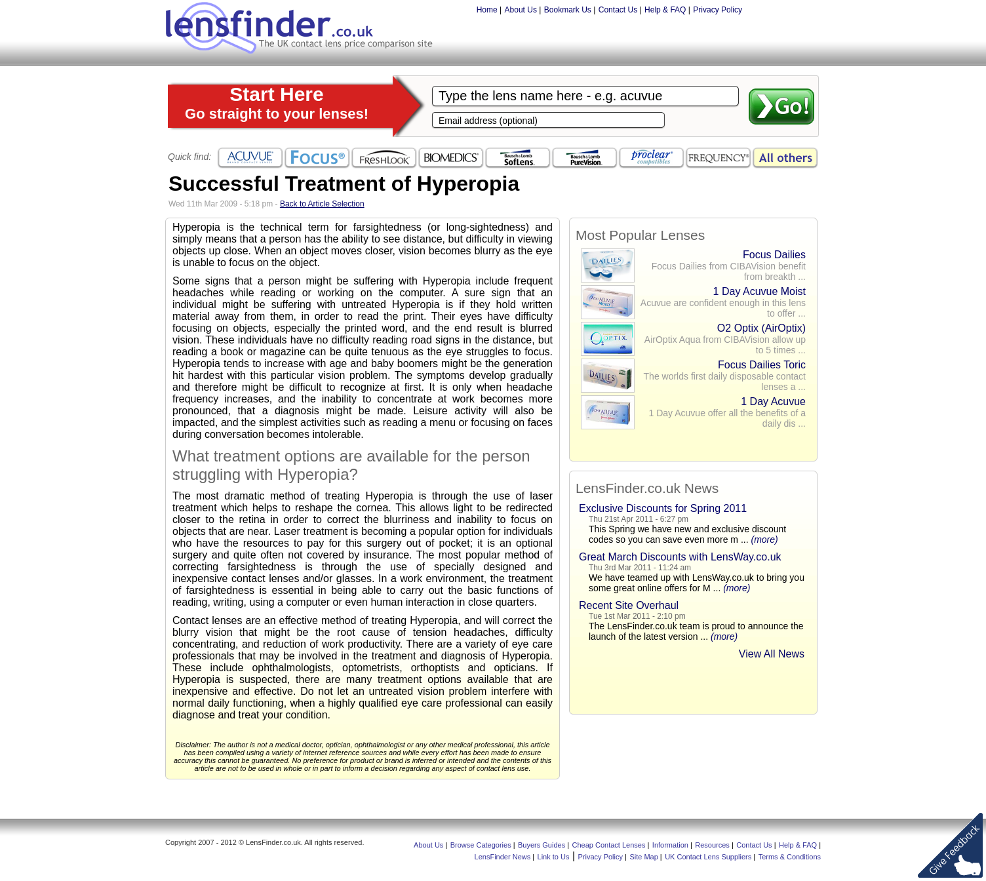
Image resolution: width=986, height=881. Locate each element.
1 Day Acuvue (773, 401)
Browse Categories (480, 845)
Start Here (276, 102)
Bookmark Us (567, 9)
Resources (712, 845)
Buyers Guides (541, 845)
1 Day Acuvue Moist (759, 291)
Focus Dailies (774, 254)
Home (487, 9)
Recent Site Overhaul (629, 605)
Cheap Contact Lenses (609, 845)
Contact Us (618, 9)
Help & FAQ (665, 9)
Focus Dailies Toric (762, 364)
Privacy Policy (717, 9)
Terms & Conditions (790, 857)
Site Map (643, 857)
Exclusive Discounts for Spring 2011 (663, 508)
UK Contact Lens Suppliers (708, 857)
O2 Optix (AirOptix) (761, 328)
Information (670, 845)
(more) (764, 539)
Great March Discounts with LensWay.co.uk (680, 556)
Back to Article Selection (322, 203)
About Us (521, 9)
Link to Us (554, 857)
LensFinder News (503, 857)
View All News (771, 653)
